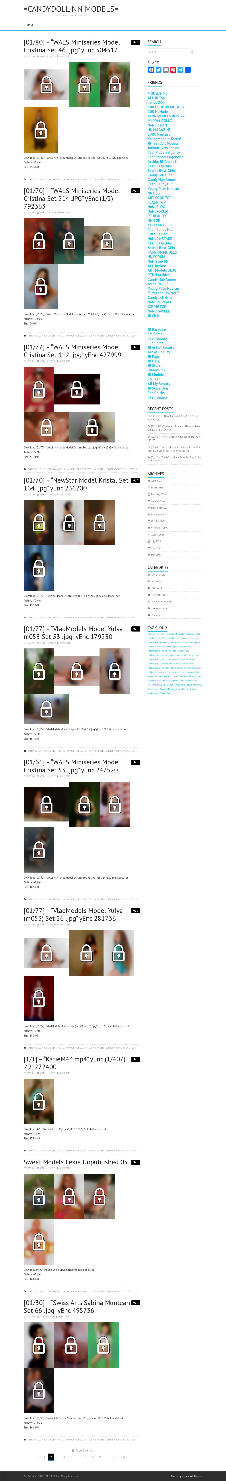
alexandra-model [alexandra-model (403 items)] (177, 634)
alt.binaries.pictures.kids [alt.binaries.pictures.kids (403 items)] (179, 651)
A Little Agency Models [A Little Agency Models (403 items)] (182, 638)
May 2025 (156, 554)
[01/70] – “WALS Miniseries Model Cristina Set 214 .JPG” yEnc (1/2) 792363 (72, 198)
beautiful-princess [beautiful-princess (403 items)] (160, 685)
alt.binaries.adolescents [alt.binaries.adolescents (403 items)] (157, 642)
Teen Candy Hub (161, 184)
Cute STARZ (157, 234)
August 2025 (157, 534)
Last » (123, 1457)
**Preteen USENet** (164, 292)
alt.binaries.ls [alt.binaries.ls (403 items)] (173, 642)
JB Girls (153, 361)
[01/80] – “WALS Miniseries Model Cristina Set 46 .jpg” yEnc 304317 (72, 46)
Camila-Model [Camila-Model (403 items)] (165, 693)
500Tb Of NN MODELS (166, 107)
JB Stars (154, 365)
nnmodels (65, 56)
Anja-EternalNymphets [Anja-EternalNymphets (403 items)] (168, 680)
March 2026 (157, 487)
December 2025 (159, 507)
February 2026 (158, 494)
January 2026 (158, 501)
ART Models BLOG (162, 270)
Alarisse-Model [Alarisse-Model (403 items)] (154, 634)
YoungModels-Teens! (164, 138)
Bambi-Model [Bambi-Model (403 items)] (184, 680)
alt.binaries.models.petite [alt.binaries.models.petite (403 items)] (189, 642)
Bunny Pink (156, 370)
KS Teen (154, 379)
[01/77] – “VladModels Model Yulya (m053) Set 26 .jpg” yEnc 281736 (73, 914)
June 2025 (156, 548)
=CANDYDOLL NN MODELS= (71, 9)
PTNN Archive (159, 274)
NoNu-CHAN (157, 125)
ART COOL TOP (160, 197)
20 (92, 1457)
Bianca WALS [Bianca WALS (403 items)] (164, 689)
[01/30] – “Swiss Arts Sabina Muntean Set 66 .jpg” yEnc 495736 (77, 1306)
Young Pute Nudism (163, 188)
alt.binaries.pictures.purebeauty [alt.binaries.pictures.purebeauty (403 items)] (186, 655)
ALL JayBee (157, 265)
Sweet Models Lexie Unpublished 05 (76, 1162)
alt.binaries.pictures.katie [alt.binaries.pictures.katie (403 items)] (158, 651)
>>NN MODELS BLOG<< (166, 116)
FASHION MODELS (162, 252)
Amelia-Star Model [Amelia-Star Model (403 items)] (155, 676)
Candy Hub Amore (162, 179)
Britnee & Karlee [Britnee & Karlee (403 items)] (190, 689)
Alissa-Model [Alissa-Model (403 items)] (167, 638)
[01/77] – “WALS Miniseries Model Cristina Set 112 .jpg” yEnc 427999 (72, 351)
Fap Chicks (156, 392)
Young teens (130, 179)
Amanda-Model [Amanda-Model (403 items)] (194, 672)
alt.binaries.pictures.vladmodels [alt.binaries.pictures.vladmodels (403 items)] (182, 659)
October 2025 (158, 521)
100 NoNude (158, 111)
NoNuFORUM (158, 211)
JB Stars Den (158, 388)
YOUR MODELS (160, 225)
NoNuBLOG (156, 206)
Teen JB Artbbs (160, 166)
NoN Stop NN (158, 261)
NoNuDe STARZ (160, 238)
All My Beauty (159, 383)
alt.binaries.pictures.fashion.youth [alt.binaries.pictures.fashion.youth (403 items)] (178, 646)
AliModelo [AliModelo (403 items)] (157, 638)
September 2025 (159, 528)
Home (30, 25)
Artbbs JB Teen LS (162, 161)
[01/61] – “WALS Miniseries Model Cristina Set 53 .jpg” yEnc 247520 (72, 766)
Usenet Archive (114, 179)
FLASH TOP (157, 202)
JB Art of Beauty (161, 347)
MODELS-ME (157, 93)
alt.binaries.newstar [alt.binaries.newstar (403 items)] (156, 646)
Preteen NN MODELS (94, 179)
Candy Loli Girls (160, 175)
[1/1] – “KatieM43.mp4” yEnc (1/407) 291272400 (74, 1063)
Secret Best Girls (161, 170)
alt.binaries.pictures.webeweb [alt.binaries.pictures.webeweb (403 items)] (181, 663)
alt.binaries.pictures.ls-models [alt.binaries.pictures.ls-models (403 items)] (160, 655)
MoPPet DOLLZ (160, 120)
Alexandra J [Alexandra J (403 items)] (189, 634)
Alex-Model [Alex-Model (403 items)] (165, 634)
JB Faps (153, 356)
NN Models (59, 179)
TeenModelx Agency (164, 152)
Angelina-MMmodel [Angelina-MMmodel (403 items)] (188, 676)
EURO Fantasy (159, 134)
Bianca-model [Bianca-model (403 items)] (153, 689)
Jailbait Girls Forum (163, 147)
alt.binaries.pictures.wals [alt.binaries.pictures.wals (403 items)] (158, 663)
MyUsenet (47, 179)
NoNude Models (74, 179)
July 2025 (156, 541)
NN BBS (154, 193)
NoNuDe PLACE (160, 302)
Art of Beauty (159, 352)
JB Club (153, 315)
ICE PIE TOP (157, 306)
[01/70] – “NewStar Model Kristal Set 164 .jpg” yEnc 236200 (76, 484)
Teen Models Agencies (165, 157)
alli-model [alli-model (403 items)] (197, 638)
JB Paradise (157, 329)
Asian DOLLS (158, 283)
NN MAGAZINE (159, 129)
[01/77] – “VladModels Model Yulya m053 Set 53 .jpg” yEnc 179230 (73, 632)
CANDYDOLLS (34, 179)
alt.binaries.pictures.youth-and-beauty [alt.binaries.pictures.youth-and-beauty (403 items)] (185, 668)
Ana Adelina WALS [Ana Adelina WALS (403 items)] (171, 676)
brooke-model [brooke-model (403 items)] (153, 693)
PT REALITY (157, 215)
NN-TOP (154, 220)
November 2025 (159, 514)
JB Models (156, 374)
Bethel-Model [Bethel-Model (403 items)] (185, 685)
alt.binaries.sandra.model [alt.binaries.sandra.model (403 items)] (158, 672)
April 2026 (156, 480)
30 (100, 1457)
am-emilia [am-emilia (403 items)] (183, 672)
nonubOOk (156, 102)
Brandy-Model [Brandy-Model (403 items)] (177, 689)
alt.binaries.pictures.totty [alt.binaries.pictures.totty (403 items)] (158, 659)
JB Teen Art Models (163, 143)
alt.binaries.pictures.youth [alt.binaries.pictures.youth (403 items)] (158, 668)
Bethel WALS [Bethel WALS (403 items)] (196, 685)
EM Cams (155, 333)
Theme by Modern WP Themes (186, 1476)
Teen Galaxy (158, 338)
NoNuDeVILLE (159, 311)
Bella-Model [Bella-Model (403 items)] (174, 685)
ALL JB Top (156, 97)
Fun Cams (155, 342)
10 (84, 1457)
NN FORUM (156, 256)
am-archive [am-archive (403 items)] (173, 672)
